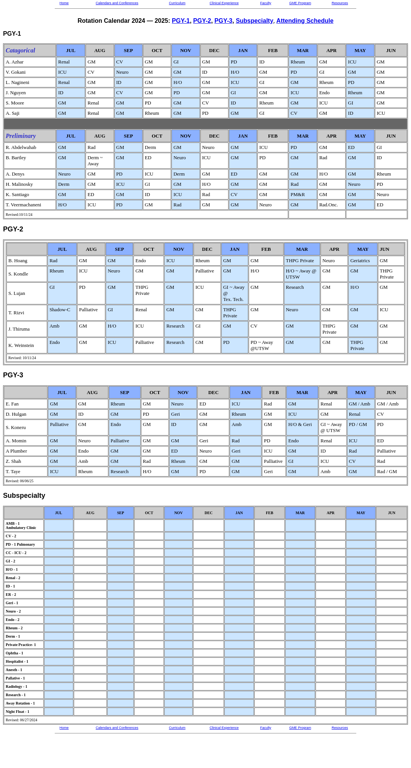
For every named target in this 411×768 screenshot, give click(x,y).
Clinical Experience (224, 3)
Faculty (265, 3)
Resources (340, 3)
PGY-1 (181, 20)
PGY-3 (223, 20)
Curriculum (177, 3)
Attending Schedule (304, 20)
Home (64, 3)
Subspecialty (254, 20)
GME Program (300, 3)
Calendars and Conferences (117, 3)
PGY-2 (202, 20)
